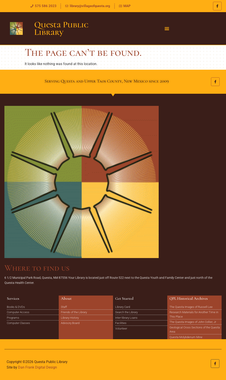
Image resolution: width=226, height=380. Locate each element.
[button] (167, 28)
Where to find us (37, 268)
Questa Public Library (61, 28)
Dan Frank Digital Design (37, 367)
